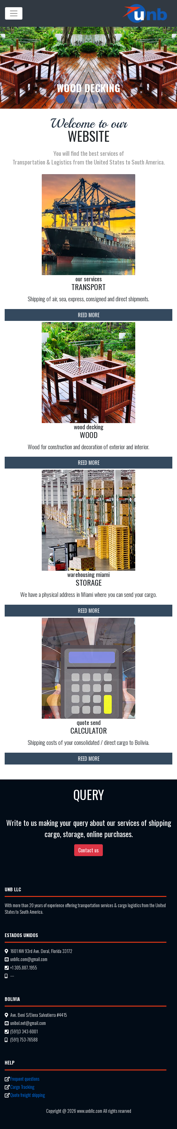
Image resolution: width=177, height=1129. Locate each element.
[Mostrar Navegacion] (13, 13)
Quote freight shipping (27, 1095)
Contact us (88, 850)
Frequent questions (24, 1078)
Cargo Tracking (22, 1087)
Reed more (88, 315)
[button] (13, 68)
